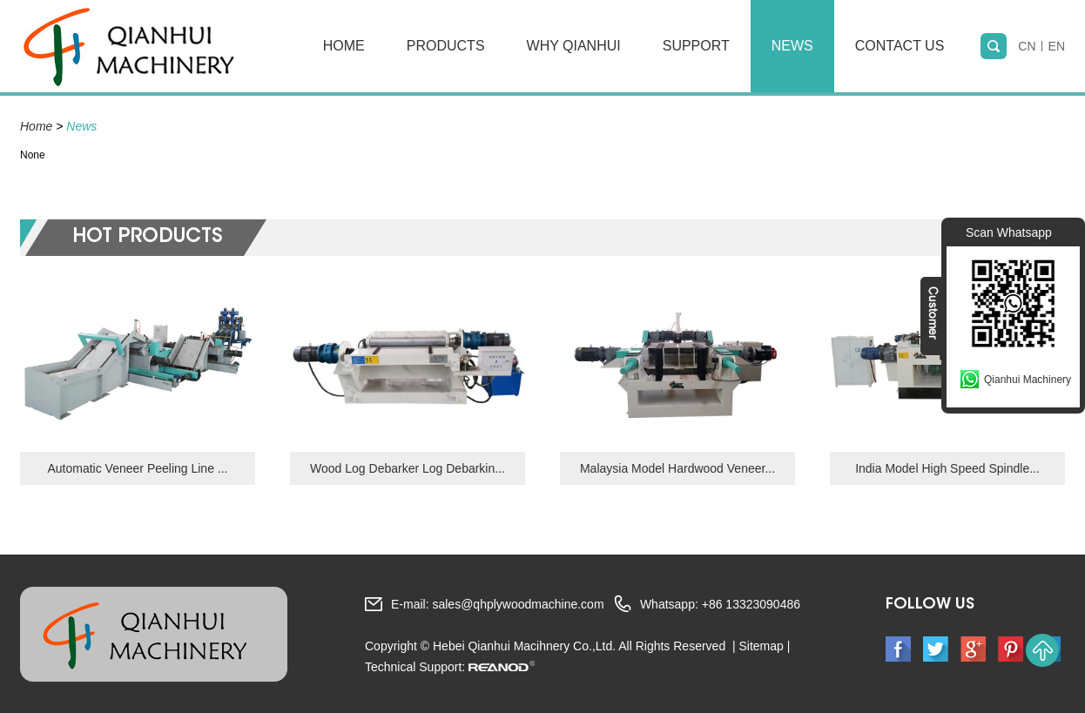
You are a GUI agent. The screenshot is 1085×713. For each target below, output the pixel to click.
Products (446, 45)
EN (1056, 46)
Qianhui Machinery (1027, 379)
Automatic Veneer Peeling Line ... (137, 468)
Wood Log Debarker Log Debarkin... (407, 468)
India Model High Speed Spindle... (947, 468)
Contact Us (900, 45)
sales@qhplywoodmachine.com (517, 604)
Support (696, 45)
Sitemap (760, 646)
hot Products (147, 237)
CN (1026, 46)
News (792, 45)
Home (344, 45)
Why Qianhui (574, 45)
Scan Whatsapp (1009, 232)
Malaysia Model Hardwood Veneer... (677, 468)
